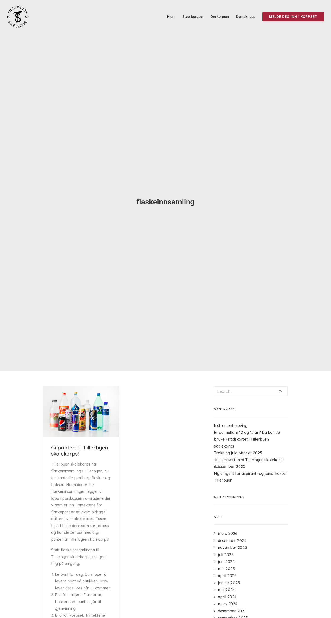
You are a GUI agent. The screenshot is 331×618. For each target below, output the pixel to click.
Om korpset (220, 17)
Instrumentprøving (230, 425)
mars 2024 (227, 603)
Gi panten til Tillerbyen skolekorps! (79, 450)
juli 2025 (226, 554)
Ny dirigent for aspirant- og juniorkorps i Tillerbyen (250, 477)
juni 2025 (226, 561)
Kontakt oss (245, 17)
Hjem (171, 17)
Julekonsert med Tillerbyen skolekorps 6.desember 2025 (249, 463)
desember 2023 (232, 610)
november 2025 (232, 547)
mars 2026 (227, 533)
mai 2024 (226, 589)
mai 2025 (226, 568)
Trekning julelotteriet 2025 (238, 452)
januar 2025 (229, 582)
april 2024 (227, 596)
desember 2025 (232, 540)
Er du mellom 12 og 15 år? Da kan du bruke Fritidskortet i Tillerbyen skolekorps (247, 439)
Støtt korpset (192, 17)
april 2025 (227, 575)
